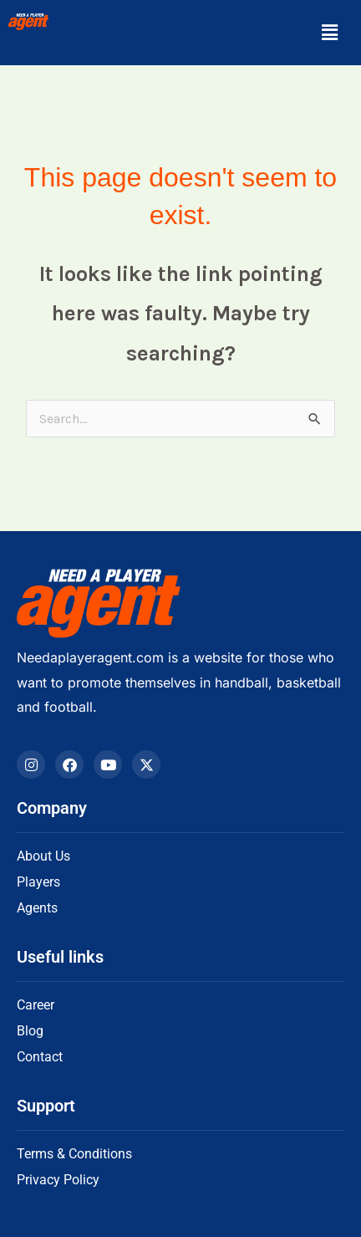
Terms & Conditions (74, 1154)
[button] (330, 33)
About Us (43, 856)
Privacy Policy (58, 1180)
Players (38, 882)
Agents (37, 908)
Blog (30, 1031)
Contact (40, 1057)
